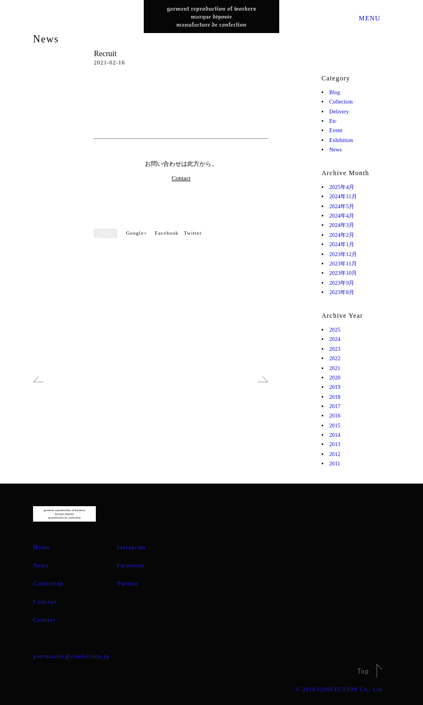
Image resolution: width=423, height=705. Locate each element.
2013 (336, 444)
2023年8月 (343, 292)
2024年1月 (343, 244)
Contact (181, 178)
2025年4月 (343, 187)
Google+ (137, 233)
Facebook (166, 233)
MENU (368, 18)
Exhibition (343, 140)
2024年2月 (343, 235)
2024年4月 (343, 216)
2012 (336, 454)
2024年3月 (343, 225)
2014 (336, 435)
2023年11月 (345, 264)
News (46, 39)
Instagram (131, 547)
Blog (335, 92)
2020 (336, 378)
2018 (336, 397)
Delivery (341, 112)
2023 (336, 349)
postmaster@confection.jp (71, 656)
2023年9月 (343, 283)
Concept (45, 601)
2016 (336, 416)
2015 (336, 425)
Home (41, 547)
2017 (336, 406)
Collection (343, 102)
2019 (336, 387)
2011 (336, 463)
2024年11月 (345, 196)
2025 (336, 330)
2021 (336, 368)
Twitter (193, 233)
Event (337, 130)
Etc (333, 121)
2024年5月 (343, 206)
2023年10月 (345, 273)
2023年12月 (345, 254)
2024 (336, 339)
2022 (336, 358)
